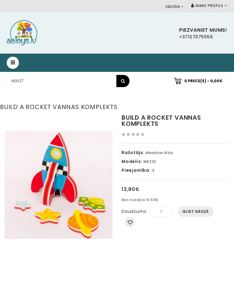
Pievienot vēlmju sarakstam (130, 222)
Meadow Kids (159, 152)
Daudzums (134, 211)
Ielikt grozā (196, 211)
